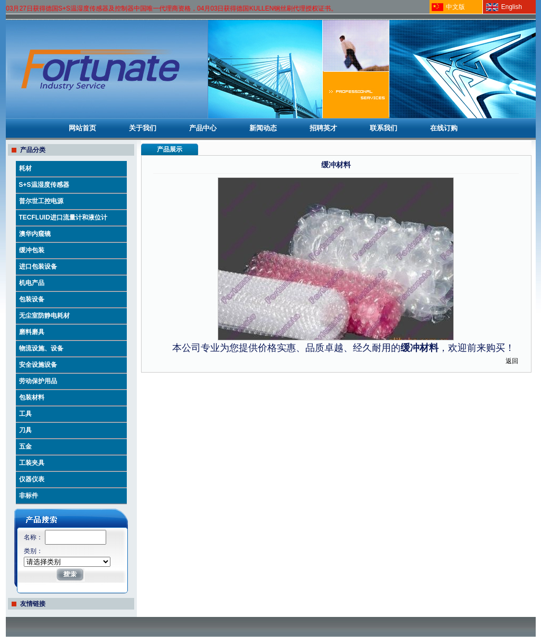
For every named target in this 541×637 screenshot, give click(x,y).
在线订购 (444, 128)
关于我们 (142, 128)
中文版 (455, 7)
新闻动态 (263, 128)
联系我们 (383, 128)
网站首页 (82, 128)
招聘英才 (323, 128)
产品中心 (203, 128)
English (511, 7)
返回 (512, 361)
